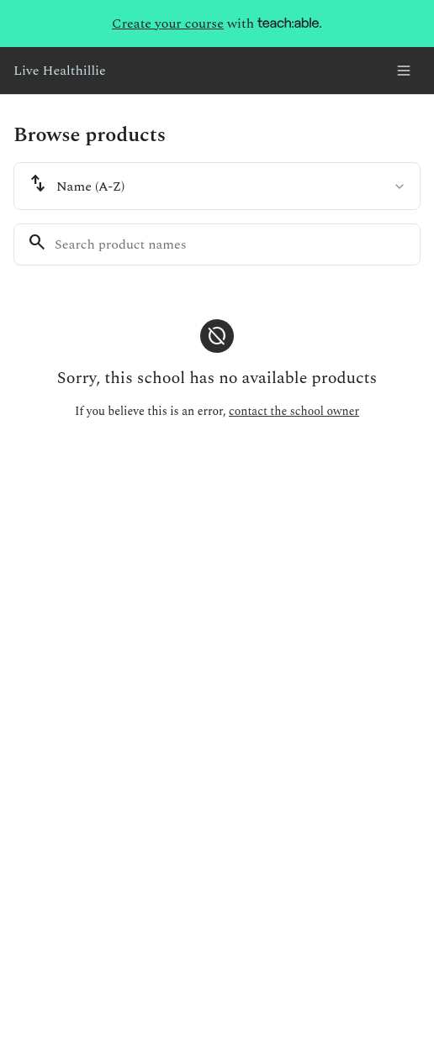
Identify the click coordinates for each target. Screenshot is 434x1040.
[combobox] (217, 186)
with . (217, 23)
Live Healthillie (59, 70)
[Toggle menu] (404, 70)
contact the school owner (294, 411)
